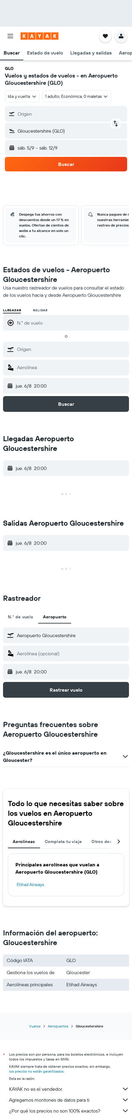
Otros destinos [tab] (106, 841)
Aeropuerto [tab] (55, 617)
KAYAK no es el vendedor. (69, 1089)
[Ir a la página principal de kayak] (39, 36)
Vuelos (35, 1026)
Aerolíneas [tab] (24, 841)
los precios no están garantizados (36, 1071)
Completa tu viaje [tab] (63, 841)
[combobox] (22, 96)
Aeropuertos (58, 1026)
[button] (10, 36)
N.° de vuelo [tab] (20, 617)
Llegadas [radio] (12, 310)
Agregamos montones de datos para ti (69, 1099)
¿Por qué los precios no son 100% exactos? (69, 1110)
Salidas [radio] (40, 310)
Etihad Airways (30, 884)
